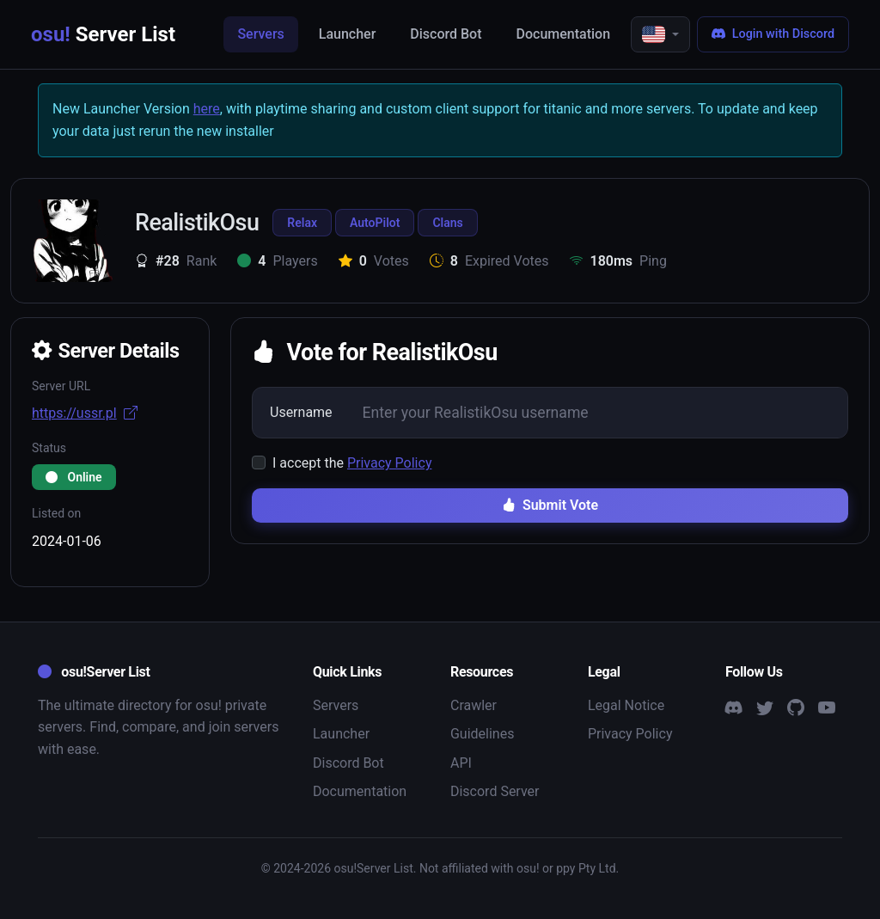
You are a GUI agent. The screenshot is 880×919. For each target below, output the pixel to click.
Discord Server (495, 791)
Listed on (56, 513)
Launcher (347, 34)
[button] (660, 34)
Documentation (563, 34)
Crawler (473, 705)
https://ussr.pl (85, 413)
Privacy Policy (389, 463)
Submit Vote (550, 505)
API (461, 763)
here (206, 109)
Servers (260, 34)
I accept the (351, 463)
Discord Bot (445, 34)
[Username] (598, 413)
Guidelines (482, 734)
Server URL (61, 386)
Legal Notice (626, 705)
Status (49, 448)
